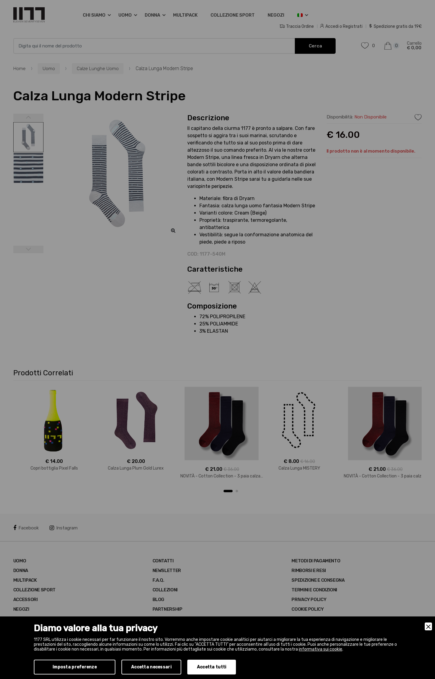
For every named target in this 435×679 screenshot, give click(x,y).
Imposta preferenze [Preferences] (75, 667)
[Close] (428, 626)
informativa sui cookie (320, 649)
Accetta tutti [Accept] (212, 667)
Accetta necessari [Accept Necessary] (151, 667)
